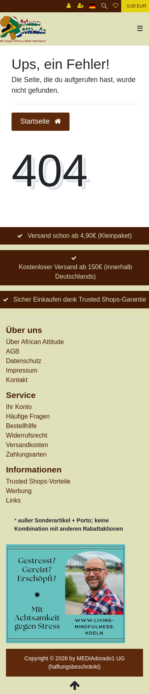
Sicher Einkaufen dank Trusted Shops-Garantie (79, 299)
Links (13, 500)
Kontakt (16, 380)
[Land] (92, 6)
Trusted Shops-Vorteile (38, 481)
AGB (12, 351)
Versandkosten (27, 445)
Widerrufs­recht (26, 435)
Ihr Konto (19, 406)
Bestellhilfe (21, 426)
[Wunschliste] (115, 6)
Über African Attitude (35, 341)
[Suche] (104, 6)
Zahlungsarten (26, 454)
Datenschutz (23, 361)
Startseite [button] (40, 121)
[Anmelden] (69, 6)
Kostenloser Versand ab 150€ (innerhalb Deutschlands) (75, 272)
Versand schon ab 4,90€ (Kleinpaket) (79, 235)
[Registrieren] (81, 6)
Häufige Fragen (28, 416)
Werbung (19, 491)
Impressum (21, 370)
